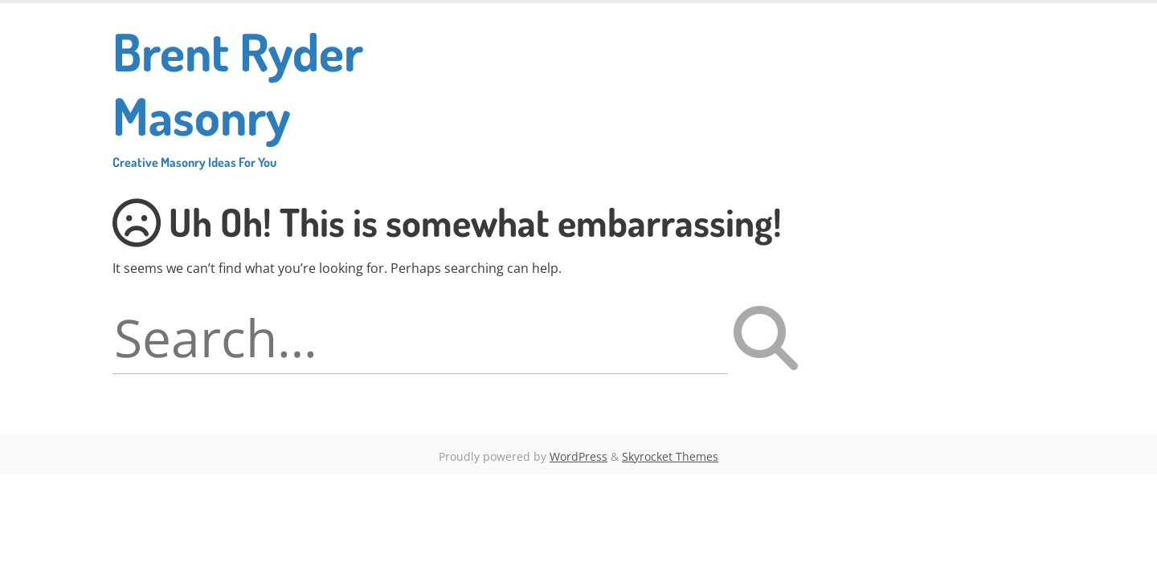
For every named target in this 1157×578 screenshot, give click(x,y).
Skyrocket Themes (670, 456)
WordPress (578, 456)
